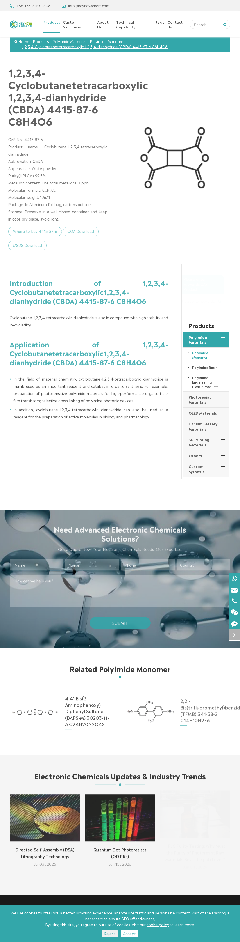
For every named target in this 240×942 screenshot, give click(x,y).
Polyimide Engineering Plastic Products (205, 382)
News (160, 22)
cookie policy (158, 924)
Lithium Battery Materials (203, 426)
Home (23, 41)
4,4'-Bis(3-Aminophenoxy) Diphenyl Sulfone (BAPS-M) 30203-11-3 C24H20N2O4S (87, 708)
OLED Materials (203, 413)
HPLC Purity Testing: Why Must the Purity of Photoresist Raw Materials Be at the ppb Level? (195, 853)
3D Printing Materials (199, 442)
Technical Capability (126, 24)
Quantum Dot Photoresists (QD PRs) (119, 849)
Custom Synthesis (72, 24)
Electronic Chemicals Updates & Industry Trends (120, 778)
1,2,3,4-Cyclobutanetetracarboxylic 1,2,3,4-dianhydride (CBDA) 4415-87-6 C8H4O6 (95, 46)
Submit (120, 620)
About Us (103, 24)
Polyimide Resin (204, 367)
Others (195, 455)
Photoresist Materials (200, 399)
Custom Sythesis (196, 469)
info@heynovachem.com (88, 5)
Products (51, 22)
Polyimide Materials (69, 41)
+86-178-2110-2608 (33, 5)
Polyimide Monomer (107, 41)
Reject (109, 933)
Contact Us (175, 24)
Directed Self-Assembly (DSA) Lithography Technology (45, 849)
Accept (129, 933)
